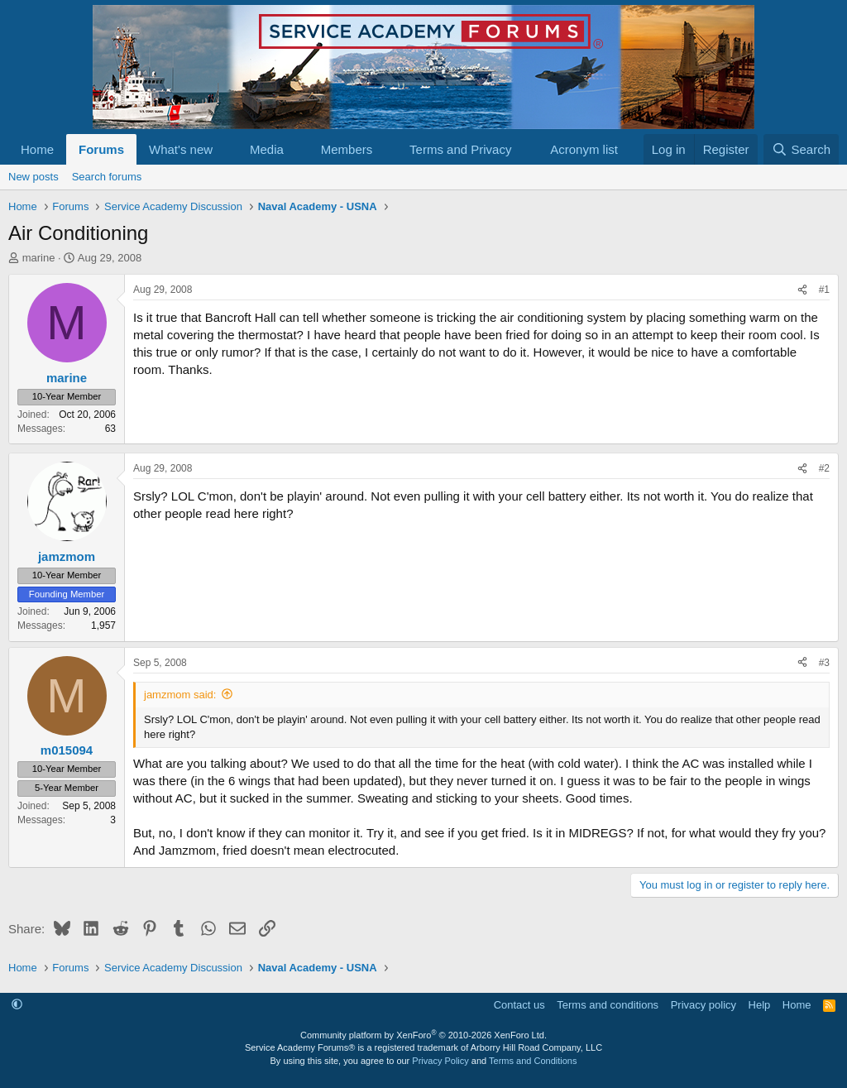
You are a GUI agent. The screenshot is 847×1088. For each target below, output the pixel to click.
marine (38, 258)
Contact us (519, 1005)
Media (267, 149)
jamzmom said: (180, 694)
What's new (181, 149)
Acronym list (584, 149)
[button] (225, 149)
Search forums (107, 176)
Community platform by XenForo (423, 1035)
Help (760, 1005)
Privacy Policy (440, 1061)
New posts (33, 176)
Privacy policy (703, 1005)
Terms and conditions (607, 1005)
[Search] (801, 149)
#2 (824, 468)
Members (347, 149)
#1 (824, 289)
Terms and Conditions (533, 1061)
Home (37, 149)
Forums (101, 149)
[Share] (802, 290)
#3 (824, 663)
